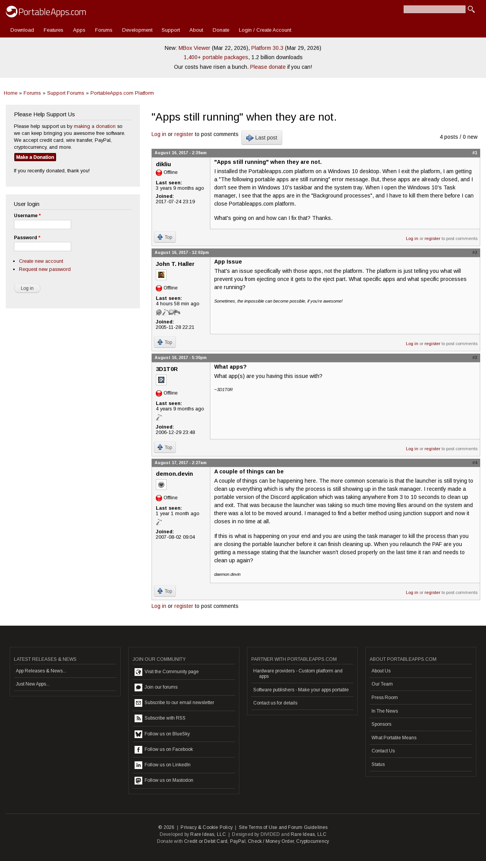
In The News (385, 711)
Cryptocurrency (312, 841)
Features (53, 30)
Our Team (382, 684)
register (183, 134)
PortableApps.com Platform (122, 93)
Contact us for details (275, 703)
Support (171, 30)
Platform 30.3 (267, 48)
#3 (474, 357)
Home (10, 93)
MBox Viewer (194, 48)
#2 (474, 252)
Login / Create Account (265, 30)
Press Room (385, 697)
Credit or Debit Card (205, 841)
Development (137, 30)
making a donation (95, 126)
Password (27, 237)
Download (22, 30)
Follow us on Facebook (164, 750)
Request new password (45, 269)
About (196, 30)
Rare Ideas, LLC (208, 834)
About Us (381, 671)
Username (27, 215)
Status (378, 764)
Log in (159, 134)
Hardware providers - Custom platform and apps (298, 673)
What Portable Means (394, 737)
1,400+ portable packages (216, 57)
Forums (104, 30)
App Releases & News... (41, 671)
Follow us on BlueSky (162, 734)
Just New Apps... (32, 684)
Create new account (41, 261)
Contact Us (383, 751)
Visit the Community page (167, 672)
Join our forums (156, 687)
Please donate (268, 67)
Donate (221, 30)
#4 (474, 462)
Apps (79, 30)
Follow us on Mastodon (164, 780)
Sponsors (381, 724)
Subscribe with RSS (160, 718)
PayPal (238, 841)
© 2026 (166, 827)
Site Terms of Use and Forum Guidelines (283, 827)
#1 (474, 152)
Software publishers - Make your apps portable (301, 690)
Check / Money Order (271, 841)
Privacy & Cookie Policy (207, 827)
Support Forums (65, 93)
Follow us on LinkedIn (163, 765)
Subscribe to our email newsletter (174, 703)
